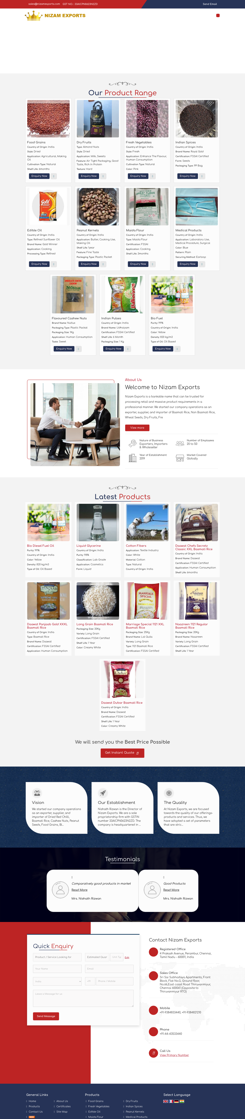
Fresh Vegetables (139, 142)
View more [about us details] (137, 427)
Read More (79, 890)
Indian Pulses (111, 318)
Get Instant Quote (121, 753)
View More (54, 176)
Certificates (63, 1106)
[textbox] (116, 957)
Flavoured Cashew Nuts (69, 318)
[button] (174, 1055)
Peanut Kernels (88, 230)
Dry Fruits (84, 142)
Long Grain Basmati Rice (95, 624)
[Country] (57, 981)
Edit (127, 957)
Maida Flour (135, 230)
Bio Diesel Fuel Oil (40, 545)
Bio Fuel (157, 318)
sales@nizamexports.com (44, 4)
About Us (62, 1101)
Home (32, 1101)
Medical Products (189, 230)
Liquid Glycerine (89, 545)
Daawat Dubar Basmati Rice (122, 702)
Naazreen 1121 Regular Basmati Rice (191, 626)
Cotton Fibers (136, 545)
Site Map (62, 1112)
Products (34, 1106)
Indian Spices (186, 142)
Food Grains (36, 142)
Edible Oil (34, 230)
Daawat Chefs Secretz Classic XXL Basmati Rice (194, 547)
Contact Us (36, 1112)
